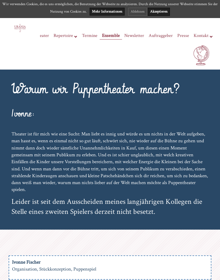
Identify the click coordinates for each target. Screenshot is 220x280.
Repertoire (65, 36)
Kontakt (203, 36)
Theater (42, 36)
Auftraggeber (161, 36)
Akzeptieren (159, 11)
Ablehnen (138, 11)
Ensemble (111, 36)
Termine (89, 36)
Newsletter (134, 36)
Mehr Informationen (107, 11)
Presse (183, 36)
